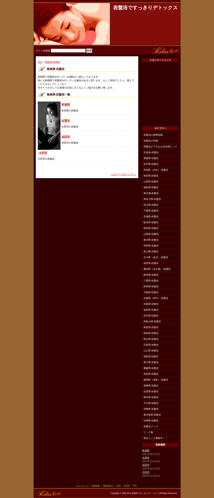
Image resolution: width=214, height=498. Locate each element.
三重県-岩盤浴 (151, 280)
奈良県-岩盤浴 (151, 315)
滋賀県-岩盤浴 (151, 309)
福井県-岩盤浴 (151, 263)
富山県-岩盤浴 (151, 251)
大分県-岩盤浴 (151, 403)
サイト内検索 (43, 50)
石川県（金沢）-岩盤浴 (155, 257)
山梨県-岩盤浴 (151, 234)
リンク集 (148, 432)
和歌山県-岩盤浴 (152, 321)
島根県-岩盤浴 (52, 62)
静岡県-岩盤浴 (151, 286)
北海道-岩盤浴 (151, 152)
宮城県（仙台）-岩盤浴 (155, 169)
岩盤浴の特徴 (150, 140)
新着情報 (96, 486)
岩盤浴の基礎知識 (153, 134)
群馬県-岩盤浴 (151, 228)
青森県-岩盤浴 (151, 158)
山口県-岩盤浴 (151, 350)
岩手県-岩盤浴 (151, 164)
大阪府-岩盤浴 (151, 292)
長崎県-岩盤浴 (151, 385)
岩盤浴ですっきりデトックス (145, 7)
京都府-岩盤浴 (151, 304)
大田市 (43, 152)
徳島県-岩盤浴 (151, 356)
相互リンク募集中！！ (155, 438)
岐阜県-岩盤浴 (151, 274)
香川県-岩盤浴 (151, 362)
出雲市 (65, 120)
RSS (118, 486)
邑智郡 (65, 104)
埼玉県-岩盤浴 (151, 204)
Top (40, 62)
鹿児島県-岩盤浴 (152, 414)
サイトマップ (82, 486)
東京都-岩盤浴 (151, 193)
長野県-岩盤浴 (151, 245)
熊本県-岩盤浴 (151, 397)
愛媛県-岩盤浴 (151, 368)
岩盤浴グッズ (150, 426)
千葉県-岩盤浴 (151, 210)
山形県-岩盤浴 (151, 181)
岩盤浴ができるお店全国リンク (160, 146)
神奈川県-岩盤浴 (152, 199)
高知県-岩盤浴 (151, 374)
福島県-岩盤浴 (151, 187)
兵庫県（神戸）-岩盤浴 (155, 298)
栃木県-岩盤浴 (151, 222)
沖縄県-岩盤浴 (151, 420)
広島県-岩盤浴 (151, 344)
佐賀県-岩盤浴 (151, 391)
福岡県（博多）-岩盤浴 (155, 379)
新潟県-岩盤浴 (151, 239)
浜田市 (65, 136)
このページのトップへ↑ (123, 174)
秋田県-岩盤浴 (151, 175)
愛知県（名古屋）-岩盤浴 (157, 269)
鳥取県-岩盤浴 (151, 327)
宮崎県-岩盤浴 (151, 409)
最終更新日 (108, 486)
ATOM (126, 486)
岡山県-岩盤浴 (151, 339)
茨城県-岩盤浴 (151, 216)
